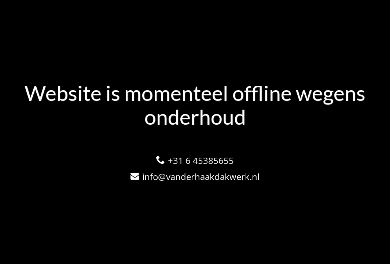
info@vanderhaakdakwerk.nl (201, 176)
